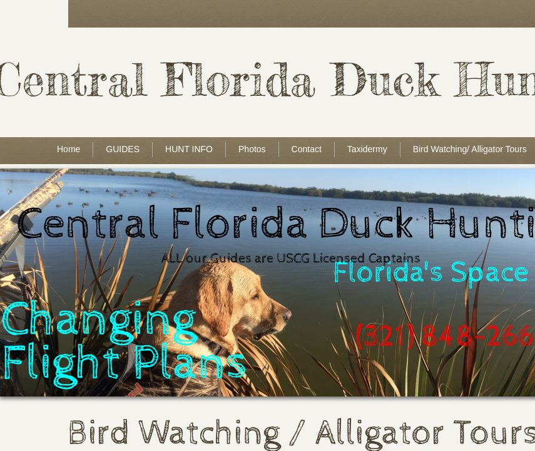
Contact (307, 149)
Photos (252, 149)
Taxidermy (367, 149)
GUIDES (123, 149)
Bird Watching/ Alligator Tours (470, 149)
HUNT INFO (189, 149)
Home (68, 149)
